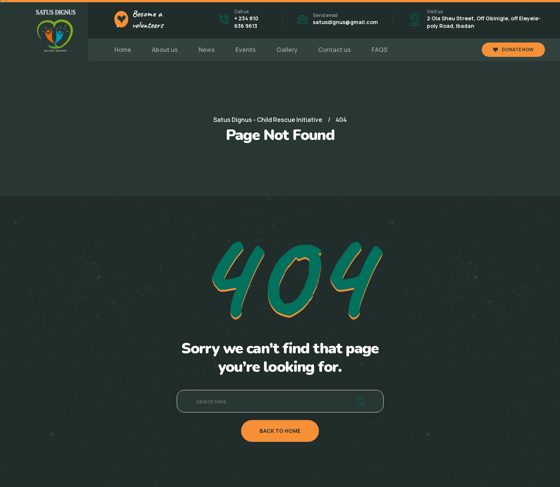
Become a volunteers (147, 19)
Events (245, 50)
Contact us (334, 50)
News (207, 50)
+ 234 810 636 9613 (246, 22)
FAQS (379, 50)
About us (165, 50)
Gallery (286, 50)
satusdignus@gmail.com (345, 22)
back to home (280, 430)
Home (122, 50)
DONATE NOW (513, 49)
